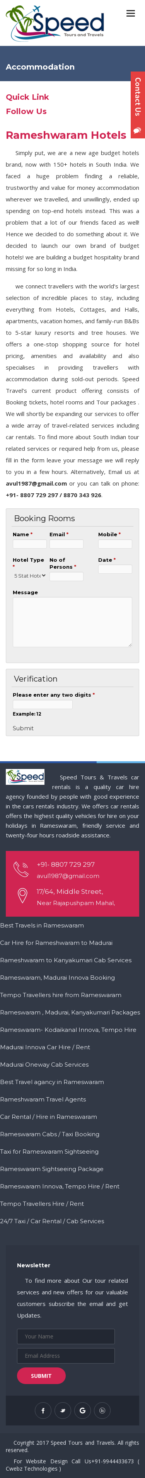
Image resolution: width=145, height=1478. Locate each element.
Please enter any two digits (54, 695)
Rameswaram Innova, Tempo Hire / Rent (59, 1186)
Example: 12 (27, 714)
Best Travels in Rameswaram (42, 925)
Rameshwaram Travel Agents (43, 1099)
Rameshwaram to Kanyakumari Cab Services (65, 960)
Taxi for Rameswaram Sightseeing (49, 1151)
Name (22, 534)
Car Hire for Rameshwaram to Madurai (56, 942)
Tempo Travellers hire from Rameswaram (60, 995)
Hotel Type (28, 563)
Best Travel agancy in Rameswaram (52, 1082)
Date (107, 560)
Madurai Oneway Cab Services (44, 1064)
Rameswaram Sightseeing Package (52, 1169)
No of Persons (62, 563)
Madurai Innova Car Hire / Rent (45, 1047)
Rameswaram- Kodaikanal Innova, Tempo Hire (68, 1029)
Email (58, 534)
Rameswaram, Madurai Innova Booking (57, 977)
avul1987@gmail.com (68, 876)
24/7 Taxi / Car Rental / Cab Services (52, 1221)
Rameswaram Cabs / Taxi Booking (49, 1134)
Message (25, 592)
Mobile (109, 534)
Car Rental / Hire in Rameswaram (48, 1116)
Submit (41, 1375)
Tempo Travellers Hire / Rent (42, 1203)
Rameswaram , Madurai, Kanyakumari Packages (70, 1012)
